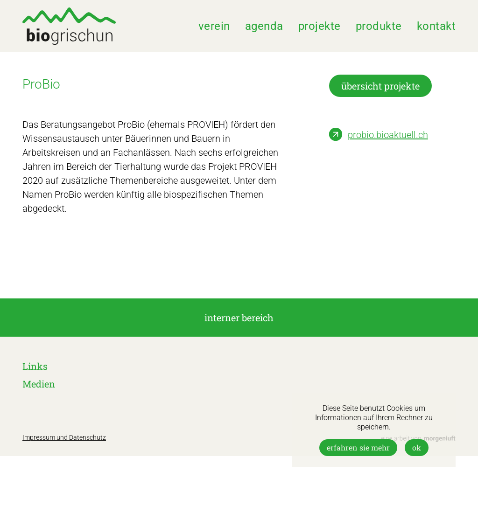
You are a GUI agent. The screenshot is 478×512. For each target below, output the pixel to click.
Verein (214, 26)
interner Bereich (239, 317)
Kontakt (436, 26)
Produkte (379, 26)
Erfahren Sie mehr (358, 447)
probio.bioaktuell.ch (388, 134)
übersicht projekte (380, 86)
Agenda (264, 26)
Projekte (319, 26)
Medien (38, 384)
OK (416, 447)
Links (35, 366)
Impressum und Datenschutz (64, 437)
